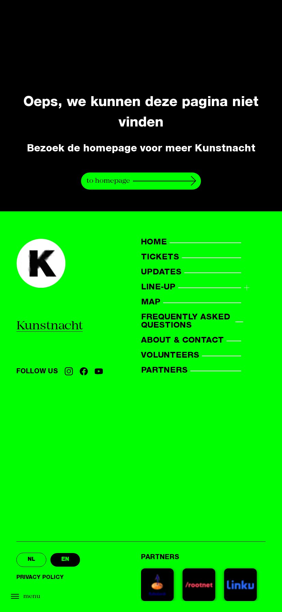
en (65, 560)
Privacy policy (40, 578)
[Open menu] (40, 596)
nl (31, 560)
